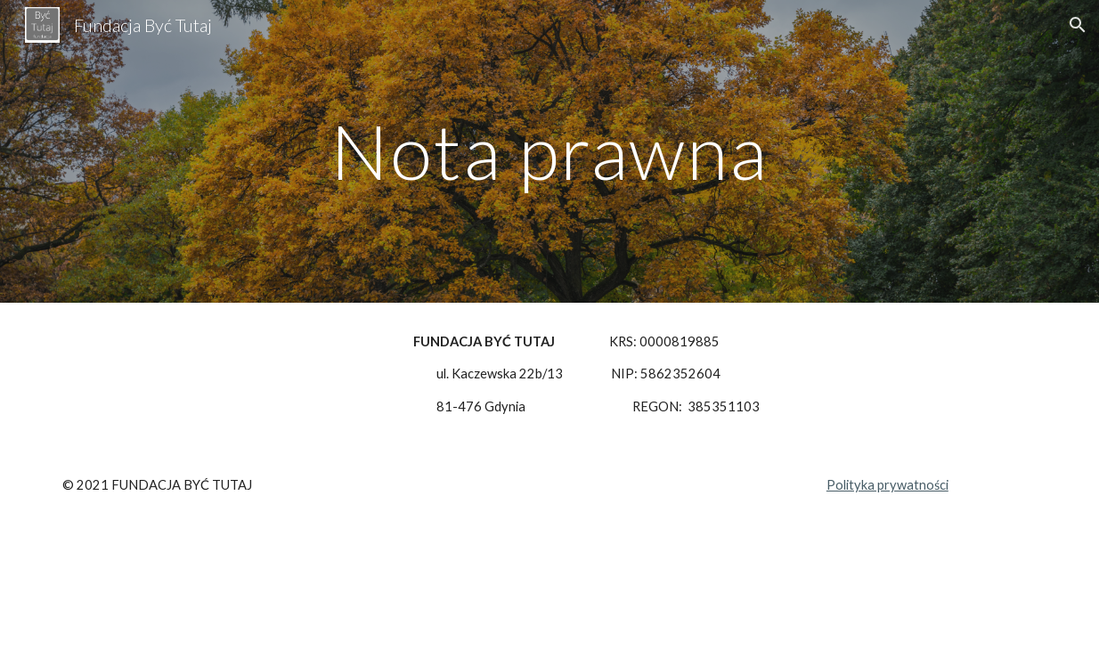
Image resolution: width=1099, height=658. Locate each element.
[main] (549, 151)
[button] (1077, 25)
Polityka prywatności (887, 484)
